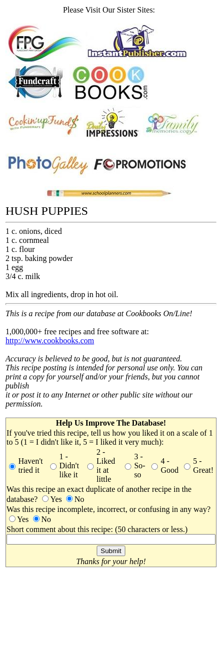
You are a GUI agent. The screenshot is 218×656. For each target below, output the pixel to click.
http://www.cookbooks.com (50, 340)
